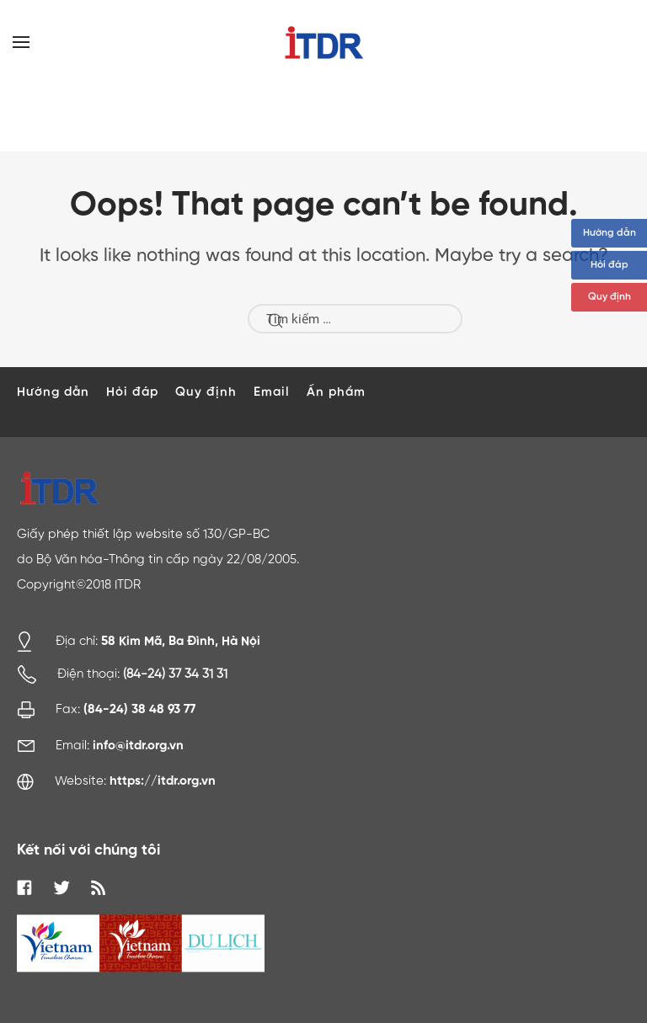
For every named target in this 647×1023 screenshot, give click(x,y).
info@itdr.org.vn (138, 745)
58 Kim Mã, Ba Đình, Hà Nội (180, 640)
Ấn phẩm (336, 392)
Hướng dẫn (609, 233)
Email (272, 392)
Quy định (609, 297)
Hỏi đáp (609, 265)
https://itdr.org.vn (163, 781)
